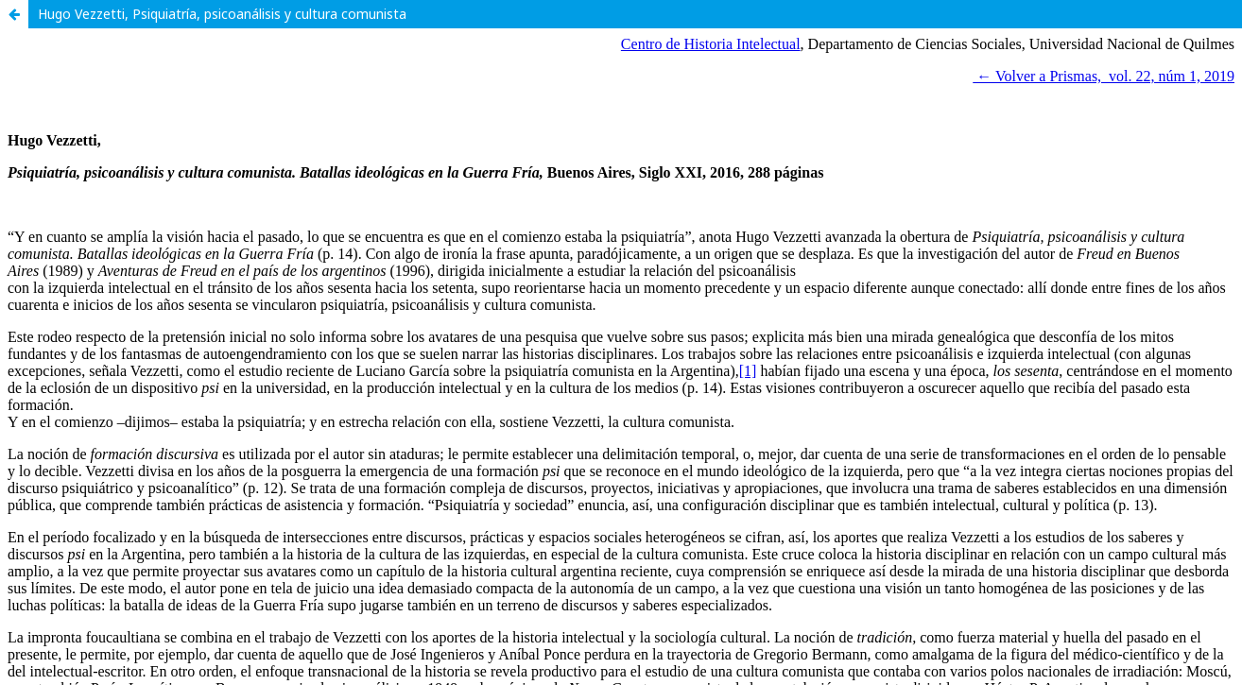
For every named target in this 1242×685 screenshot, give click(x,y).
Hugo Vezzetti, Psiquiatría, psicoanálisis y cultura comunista (222, 14)
